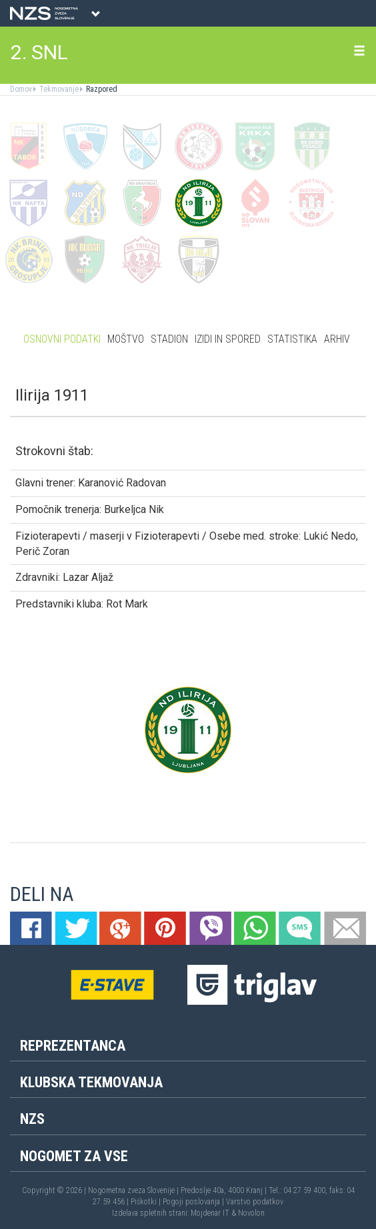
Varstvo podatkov (254, 1201)
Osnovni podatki (62, 339)
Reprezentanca (72, 1045)
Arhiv (337, 339)
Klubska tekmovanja (91, 1082)
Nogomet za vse (74, 1156)
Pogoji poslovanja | (194, 1201)
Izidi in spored (228, 339)
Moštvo (125, 339)
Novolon (251, 1213)
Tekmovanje (58, 89)
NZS (32, 1119)
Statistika (292, 339)
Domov (21, 89)
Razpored (100, 89)
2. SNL (39, 52)
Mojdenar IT (210, 1213)
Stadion (169, 339)
